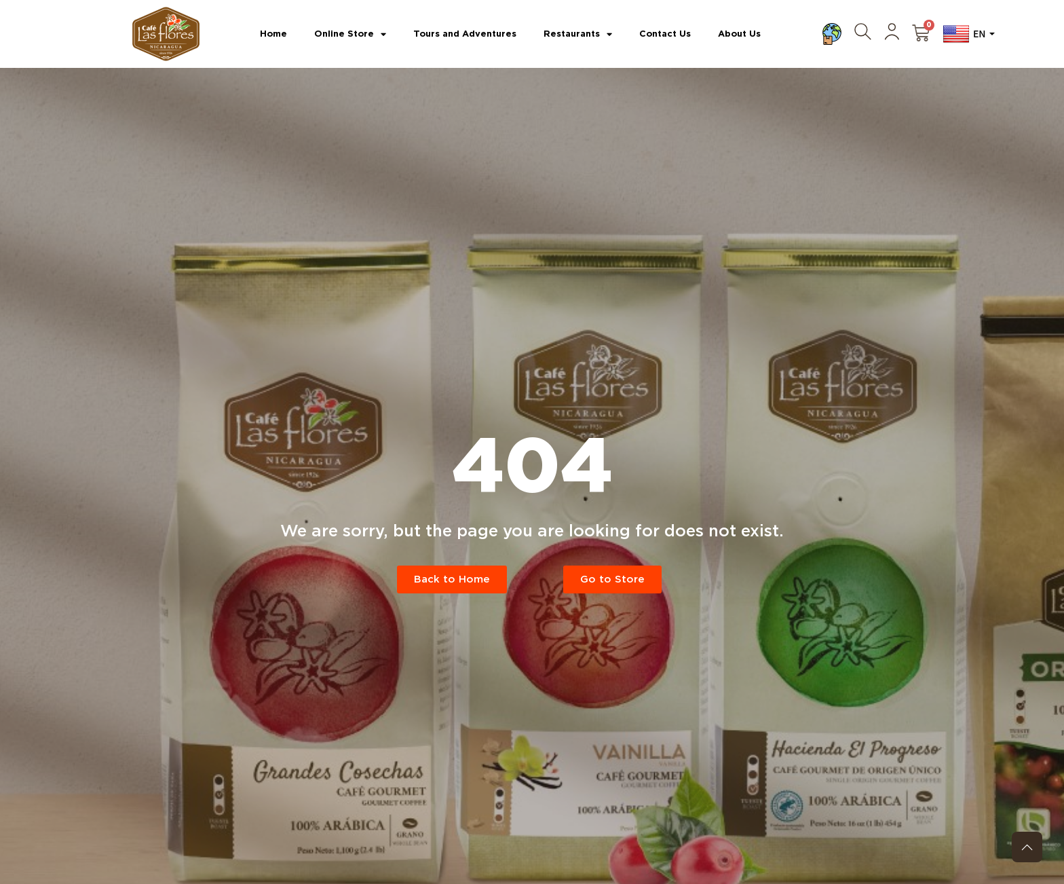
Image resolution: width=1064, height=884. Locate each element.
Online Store (350, 34)
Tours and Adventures (464, 34)
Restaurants (578, 34)
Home (273, 34)
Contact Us (665, 34)
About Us (739, 34)
